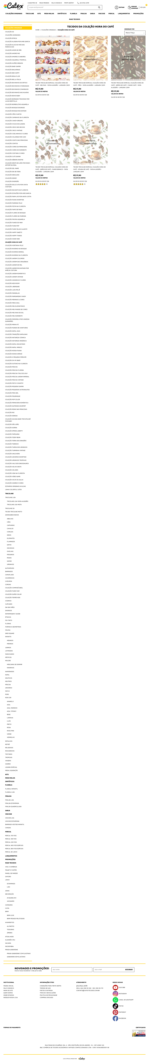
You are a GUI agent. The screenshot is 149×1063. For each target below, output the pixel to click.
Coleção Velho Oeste (13, 467)
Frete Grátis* (69, 3)
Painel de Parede (11, 873)
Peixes (9, 558)
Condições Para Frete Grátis (50, 986)
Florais (8, 624)
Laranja (10, 718)
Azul (8, 705)
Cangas (8, 828)
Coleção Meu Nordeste (14, 316)
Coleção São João (12, 424)
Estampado (11, 884)
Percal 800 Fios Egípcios (14, 849)
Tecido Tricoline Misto (13, 512)
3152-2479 (84, 3)
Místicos (8, 657)
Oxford (8, 877)
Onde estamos (8, 995)
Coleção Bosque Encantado (15, 111)
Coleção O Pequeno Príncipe (15, 357)
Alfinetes (10, 926)
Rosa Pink (10, 731)
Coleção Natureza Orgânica (16, 341)
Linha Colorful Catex (13, 490)
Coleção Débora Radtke (14, 160)
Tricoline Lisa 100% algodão (17, 501)
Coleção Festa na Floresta (15, 206)
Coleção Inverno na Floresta (16, 255)
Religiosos (9, 748)
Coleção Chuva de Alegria (15, 124)
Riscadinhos (9, 751)
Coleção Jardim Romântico (15, 274)
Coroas (8, 584)
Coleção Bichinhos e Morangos (17, 86)
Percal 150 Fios (10, 836)
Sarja (92, 13)
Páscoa (8, 685)
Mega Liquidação (11, 770)
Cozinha (8, 601)
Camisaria (9, 905)
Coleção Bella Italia (13, 79)
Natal (7, 675)
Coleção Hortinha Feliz (14, 245)
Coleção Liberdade (12, 287)
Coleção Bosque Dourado (15, 108)
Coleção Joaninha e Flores (15, 280)
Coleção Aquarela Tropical (15, 60)
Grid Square (9, 633)
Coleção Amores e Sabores (15, 57)
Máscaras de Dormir (14, 664)
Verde (9, 734)
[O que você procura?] (99, 7)
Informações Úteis (47, 982)
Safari (9, 561)
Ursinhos (10, 564)
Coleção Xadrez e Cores (14, 483)
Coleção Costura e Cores (15, 153)
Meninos (10, 640)
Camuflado (9, 575)
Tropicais (8, 757)
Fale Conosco (56, 3)
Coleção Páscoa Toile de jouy (16, 373)
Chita (7, 908)
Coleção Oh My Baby (12, 360)
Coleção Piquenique (12, 396)
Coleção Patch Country (14, 383)
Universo (8, 688)
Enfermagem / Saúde (12, 614)
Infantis (8, 637)
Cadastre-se (32, 3)
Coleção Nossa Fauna (13, 351)
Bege (8, 714)
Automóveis (9, 568)
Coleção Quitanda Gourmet (15, 406)
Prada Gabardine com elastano (19, 953)
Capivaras (11, 525)
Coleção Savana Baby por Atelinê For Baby (18, 420)
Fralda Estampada (12, 803)
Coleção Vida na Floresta (15, 473)
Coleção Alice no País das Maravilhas (15, 46)
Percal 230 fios (11, 842)
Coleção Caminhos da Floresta (17, 117)
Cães (8, 522)
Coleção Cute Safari (13, 156)
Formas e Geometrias (13, 627)
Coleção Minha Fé (12, 324)
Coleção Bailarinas (12, 70)
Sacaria (8, 943)
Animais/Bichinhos (12, 515)
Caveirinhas (9, 578)
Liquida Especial (11, 767)
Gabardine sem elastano (16, 957)
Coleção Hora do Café (13, 242)
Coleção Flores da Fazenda (15, 216)
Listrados (9, 651)
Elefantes (11, 538)
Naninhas (10, 668)
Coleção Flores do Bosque (15, 213)
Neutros (8, 681)
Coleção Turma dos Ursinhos (16, 447)
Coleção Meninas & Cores (14, 300)
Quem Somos (8, 993)
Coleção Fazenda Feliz (13, 203)
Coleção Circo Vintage (13, 130)
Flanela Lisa (10, 792)
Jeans (7, 891)
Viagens (8, 761)
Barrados (9, 571)
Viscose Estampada (12, 821)
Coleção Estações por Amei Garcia (18, 193)
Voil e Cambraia (11, 867)
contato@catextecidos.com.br (88, 990)
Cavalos (10, 528)
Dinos (9, 535)
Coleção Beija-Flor (12, 76)
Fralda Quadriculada (13, 806)
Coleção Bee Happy (12, 73)
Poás (7, 694)
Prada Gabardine (11, 950)
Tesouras (10, 929)
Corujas (10, 532)
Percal (111, 13)
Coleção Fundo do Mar (14, 223)
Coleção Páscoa (11, 367)
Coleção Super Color (13, 594)
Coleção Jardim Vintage (14, 277)
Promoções (138, 13)
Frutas (7, 630)
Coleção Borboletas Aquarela (17, 104)
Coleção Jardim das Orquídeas (16, 262)
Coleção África (11, 38)
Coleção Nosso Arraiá (13, 354)
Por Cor (8, 698)
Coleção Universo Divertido (15, 457)
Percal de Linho (11, 852)
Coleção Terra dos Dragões (15, 441)
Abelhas (10, 519)
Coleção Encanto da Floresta (16, 190)
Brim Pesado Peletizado (16, 919)
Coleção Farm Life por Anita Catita (18, 196)
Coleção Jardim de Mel (13, 265)
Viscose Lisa (9, 818)
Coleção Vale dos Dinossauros (17, 463)
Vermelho (11, 737)
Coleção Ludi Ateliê (12, 290)
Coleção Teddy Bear (12, 437)
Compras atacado (46, 997)
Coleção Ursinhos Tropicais (15, 460)
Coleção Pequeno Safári (14, 386)
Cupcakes (8, 604)
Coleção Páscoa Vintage (14, 380)
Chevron (8, 581)
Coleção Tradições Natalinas (16, 334)
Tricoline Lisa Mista (14, 505)
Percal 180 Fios (10, 839)
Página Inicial (8, 986)
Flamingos (11, 542)
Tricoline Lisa (10, 497)
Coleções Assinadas (12, 35)
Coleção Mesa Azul (12, 303)
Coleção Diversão (12, 181)
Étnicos (8, 617)
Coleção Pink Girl (11, 393)
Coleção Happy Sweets (13, 232)
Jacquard (10, 901)
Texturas (8, 754)
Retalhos (8, 741)
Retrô (7, 744)
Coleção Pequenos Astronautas (17, 390)
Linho (7, 880)
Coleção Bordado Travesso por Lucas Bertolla (17, 100)
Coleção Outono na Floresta (16, 364)
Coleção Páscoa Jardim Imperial (17, 377)
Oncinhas (10, 548)
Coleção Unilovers (12, 454)
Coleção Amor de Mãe (13, 50)
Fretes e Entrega (46, 990)
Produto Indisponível (90, 58)
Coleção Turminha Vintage (15, 450)
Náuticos (8, 678)
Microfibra (9, 946)
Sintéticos (62, 13)
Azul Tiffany (11, 711)
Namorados (9, 671)
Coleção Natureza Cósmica (15, 338)
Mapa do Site (8, 990)
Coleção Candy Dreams (14, 121)
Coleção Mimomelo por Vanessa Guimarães (17, 320)
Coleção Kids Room (12, 283)
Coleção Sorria (11, 428)
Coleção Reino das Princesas (16, 409)
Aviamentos (9, 922)
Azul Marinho (12, 708)
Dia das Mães (10, 607)
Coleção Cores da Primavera (16, 147)
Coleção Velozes (11, 470)
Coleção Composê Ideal (14, 588)
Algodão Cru (10, 940)
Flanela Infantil (11, 789)
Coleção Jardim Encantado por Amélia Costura (17, 269)
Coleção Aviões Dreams (14, 63)
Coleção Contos (11, 143)
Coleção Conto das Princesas (16, 140)
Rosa (9, 727)
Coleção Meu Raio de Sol (14, 313)
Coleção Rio (9, 412)
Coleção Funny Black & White (16, 229)
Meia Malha (49, 13)
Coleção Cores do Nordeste (15, 150)
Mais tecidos (74, 19)
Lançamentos (124, 13)
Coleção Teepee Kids (12, 597)
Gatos (9, 545)
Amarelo (10, 701)
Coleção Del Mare (12, 168)
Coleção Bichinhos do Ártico (16, 83)
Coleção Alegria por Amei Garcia (17, 41)
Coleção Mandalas (12, 293)
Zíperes (9, 933)
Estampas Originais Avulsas (15, 486)
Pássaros (10, 555)
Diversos (8, 611)
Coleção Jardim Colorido (14, 258)
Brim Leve (10, 915)
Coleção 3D (9, 32)
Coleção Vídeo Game (12, 476)
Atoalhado (9, 937)
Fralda (83, 13)
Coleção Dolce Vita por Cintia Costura (16, 186)
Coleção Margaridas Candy (15, 296)
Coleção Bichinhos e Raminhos (16, 89)
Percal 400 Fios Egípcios (14, 845)
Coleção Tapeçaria (12, 434)
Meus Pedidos (44, 3)
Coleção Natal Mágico (13, 347)
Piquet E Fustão (11, 870)
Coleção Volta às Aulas (14, 480)
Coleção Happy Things (13, 236)
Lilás (9, 721)
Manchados (9, 654)
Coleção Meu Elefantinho (15, 306)
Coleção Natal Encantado (15, 344)
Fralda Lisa (9, 800)
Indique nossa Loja (10, 997)
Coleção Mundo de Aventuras (16, 328)
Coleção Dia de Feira (13, 172)
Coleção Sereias (11, 416)
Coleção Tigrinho (12, 444)
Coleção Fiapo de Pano (13, 210)
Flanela (73, 13)
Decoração (9, 894)
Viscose (101, 13)
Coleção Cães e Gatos (13, 114)
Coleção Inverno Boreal (14, 252)
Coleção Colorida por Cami (15, 137)
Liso (8, 887)
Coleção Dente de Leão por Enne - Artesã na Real (18, 164)
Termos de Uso (45, 988)
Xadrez (8, 764)
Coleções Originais (13, 13)
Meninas (10, 644)
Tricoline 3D (9, 508)
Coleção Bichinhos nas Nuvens (17, 92)
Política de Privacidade (48, 995)
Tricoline (30, 13)
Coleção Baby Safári (13, 66)
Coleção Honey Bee (12, 239)
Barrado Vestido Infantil (14, 824)
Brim (7, 911)
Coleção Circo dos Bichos (15, 127)
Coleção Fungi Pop (12, 226)
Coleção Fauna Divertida (14, 200)
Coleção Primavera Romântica (16, 403)
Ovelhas (10, 551)
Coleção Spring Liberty (14, 431)
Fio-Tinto (8, 620)
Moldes (8, 661)
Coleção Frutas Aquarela (15, 219)
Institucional (8, 982)
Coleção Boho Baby (12, 96)
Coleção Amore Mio (12, 53)
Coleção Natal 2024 (12, 331)
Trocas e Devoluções (48, 993)
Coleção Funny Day (12, 591)
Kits (39, 13)
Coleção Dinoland (12, 175)
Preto (9, 724)
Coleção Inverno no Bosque (16, 249)
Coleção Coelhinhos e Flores (16, 134)
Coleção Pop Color (12, 399)
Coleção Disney (11, 178)
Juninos (8, 648)
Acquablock (11, 898)
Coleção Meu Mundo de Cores (16, 309)
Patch (7, 691)
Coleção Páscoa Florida (14, 370)
